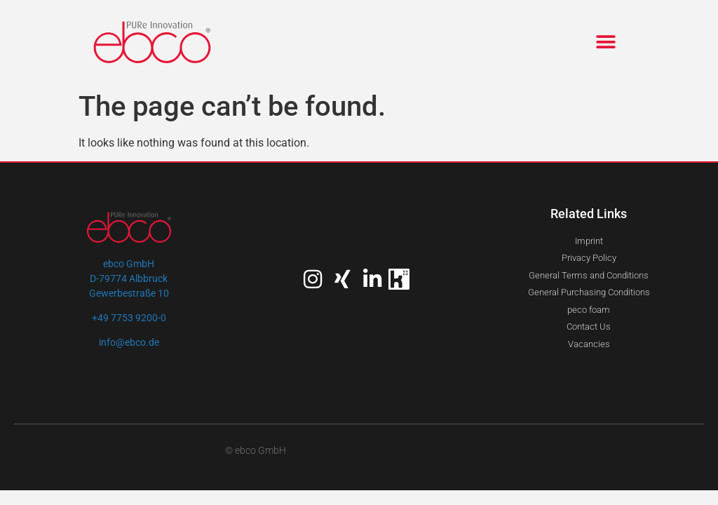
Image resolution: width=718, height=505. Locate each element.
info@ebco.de (129, 342)
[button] (606, 42)
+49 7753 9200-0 (129, 317)
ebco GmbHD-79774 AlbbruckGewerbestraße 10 (129, 278)
